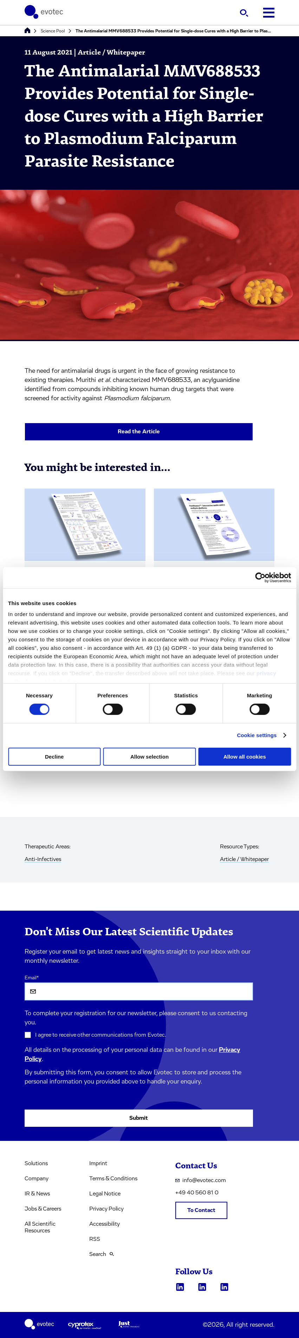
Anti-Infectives (43, 859)
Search (101, 1254)
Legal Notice (105, 1193)
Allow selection (149, 757)
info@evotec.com (200, 1180)
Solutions (36, 1163)
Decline (54, 757)
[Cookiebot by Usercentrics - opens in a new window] (260, 577)
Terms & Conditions (113, 1178)
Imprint (98, 1163)
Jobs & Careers (43, 1209)
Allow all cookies (244, 757)
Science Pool (53, 31)
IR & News (37, 1193)
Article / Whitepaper (244, 859)
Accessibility (104, 1224)
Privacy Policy (106, 1209)
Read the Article (139, 431)
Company (36, 1178)
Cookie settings (257, 735)
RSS (94, 1239)
